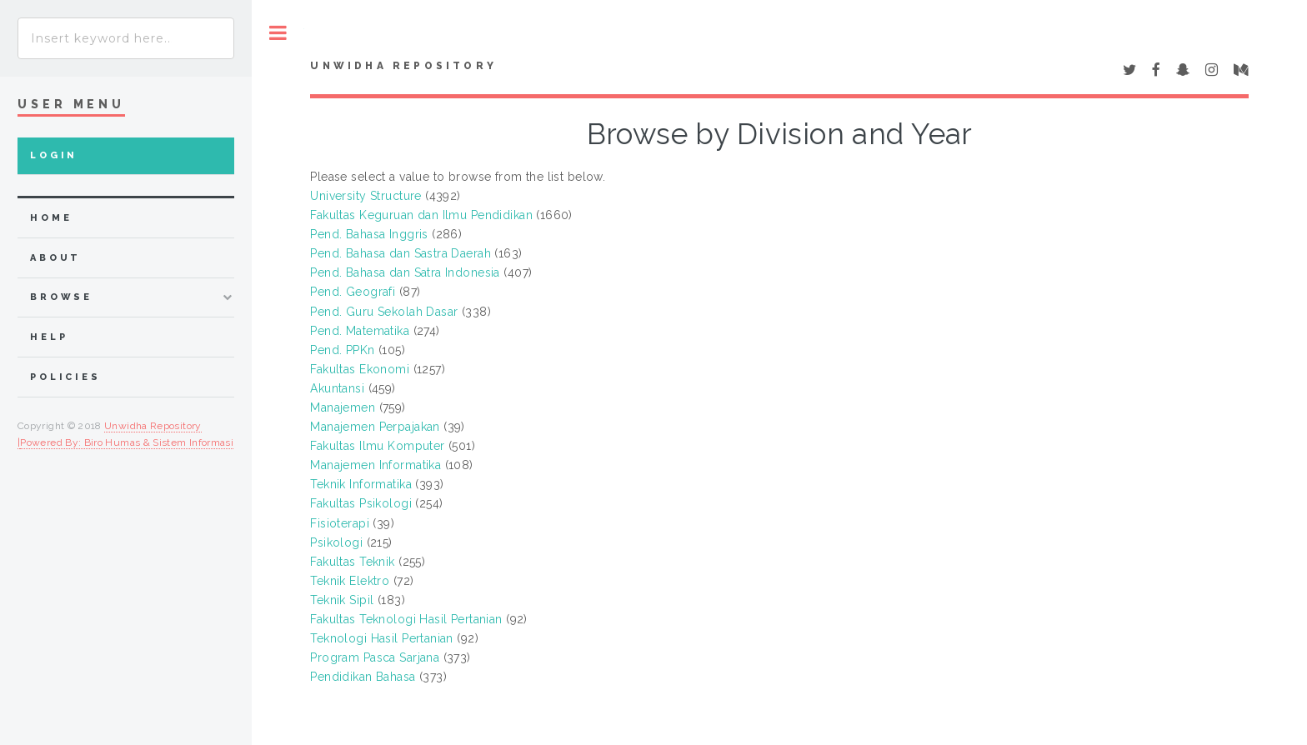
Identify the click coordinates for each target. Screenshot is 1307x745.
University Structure (365, 195)
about (55, 257)
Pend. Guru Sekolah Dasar (384, 311)
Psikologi (336, 542)
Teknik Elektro (349, 581)
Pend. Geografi (352, 291)
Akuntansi (337, 388)
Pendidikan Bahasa (362, 676)
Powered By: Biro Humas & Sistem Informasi (126, 442)
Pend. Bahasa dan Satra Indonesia (404, 272)
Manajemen (342, 407)
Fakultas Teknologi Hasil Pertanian (406, 619)
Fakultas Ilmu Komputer (377, 445)
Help (49, 337)
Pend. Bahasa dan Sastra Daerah (400, 253)
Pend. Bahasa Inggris (369, 234)
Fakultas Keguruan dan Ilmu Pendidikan (421, 215)
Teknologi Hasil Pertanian (381, 638)
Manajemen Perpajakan (374, 426)
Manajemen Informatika (375, 465)
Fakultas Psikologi (361, 503)
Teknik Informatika (361, 484)
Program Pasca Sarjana (374, 657)
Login (54, 155)
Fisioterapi (339, 523)
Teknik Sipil (341, 600)
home (51, 217)
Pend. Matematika (359, 331)
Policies (65, 377)
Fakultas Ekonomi (359, 369)
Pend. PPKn (342, 350)
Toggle (278, 33)
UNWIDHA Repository (403, 66)
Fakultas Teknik (352, 561)
